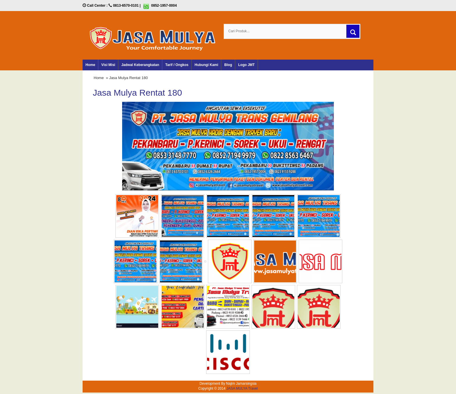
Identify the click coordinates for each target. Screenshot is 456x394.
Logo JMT (246, 65)
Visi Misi (108, 65)
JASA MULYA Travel (242, 388)
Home (90, 65)
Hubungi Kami (206, 65)
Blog (228, 65)
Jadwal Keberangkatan (140, 65)
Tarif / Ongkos (176, 65)
